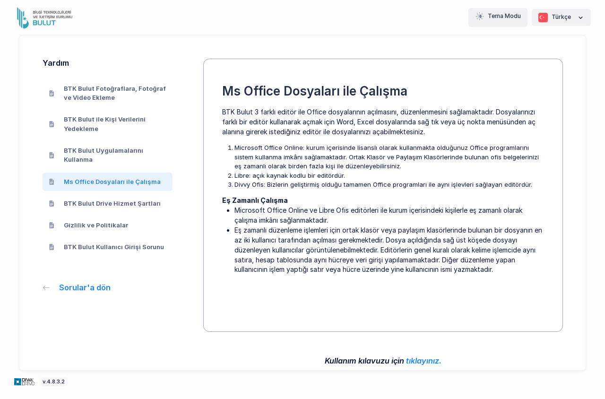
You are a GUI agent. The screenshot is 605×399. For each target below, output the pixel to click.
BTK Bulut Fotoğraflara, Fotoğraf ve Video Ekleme (107, 93)
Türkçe (561, 17)
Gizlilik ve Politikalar (89, 225)
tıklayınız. (423, 360)
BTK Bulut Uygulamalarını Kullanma (96, 155)
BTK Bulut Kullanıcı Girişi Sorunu (106, 247)
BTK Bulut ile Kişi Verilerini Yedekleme (97, 123)
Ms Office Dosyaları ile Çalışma (105, 181)
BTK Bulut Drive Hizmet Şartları (105, 203)
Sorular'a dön (77, 287)
